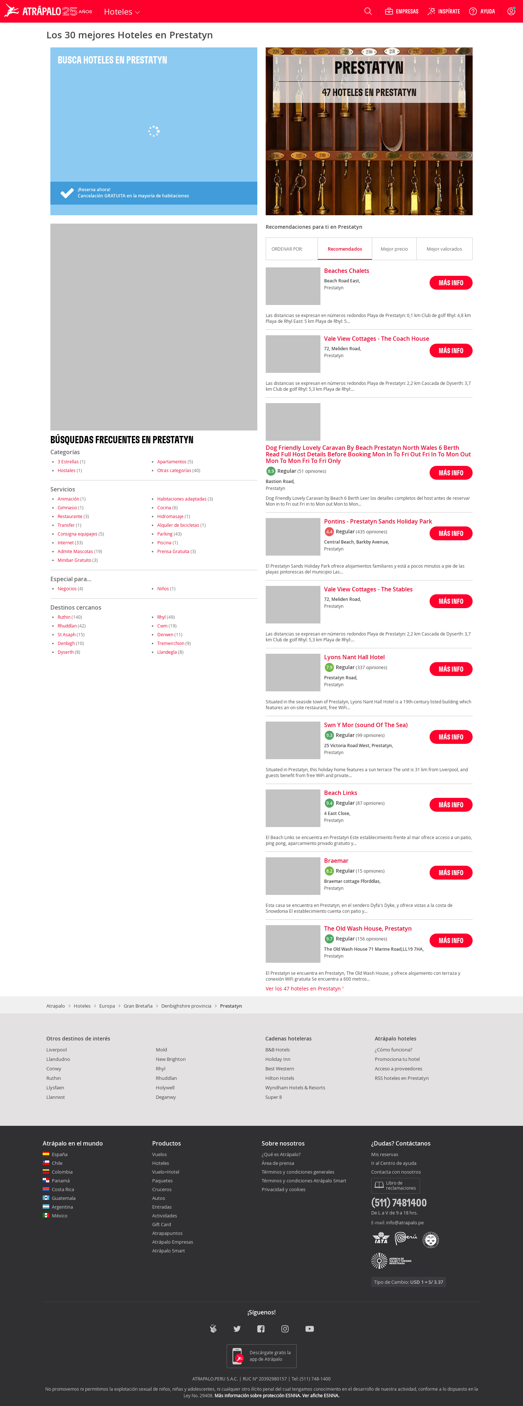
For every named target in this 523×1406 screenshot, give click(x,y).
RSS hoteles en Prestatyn (402, 1078)
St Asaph (67, 634)
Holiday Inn (278, 1059)
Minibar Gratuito (74, 560)
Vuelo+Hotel (165, 1172)
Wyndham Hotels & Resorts (295, 1087)
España (60, 1154)
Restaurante (70, 516)
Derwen (165, 634)
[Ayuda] (482, 11)
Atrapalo (55, 1006)
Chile (57, 1163)
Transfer (66, 525)
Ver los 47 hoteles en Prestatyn (305, 988)
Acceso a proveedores (398, 1068)
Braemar (336, 861)
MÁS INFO (451, 282)
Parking (165, 534)
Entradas (162, 1207)
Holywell (165, 1087)
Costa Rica (63, 1189)
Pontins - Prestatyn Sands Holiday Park (378, 521)
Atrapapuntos (167, 1233)
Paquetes (162, 1180)
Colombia (62, 1172)
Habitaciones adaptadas (182, 499)
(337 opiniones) (371, 667)
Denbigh (66, 643)
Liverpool (56, 1049)
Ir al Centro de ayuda (393, 1163)
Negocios (67, 588)
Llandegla (167, 652)
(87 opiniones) (370, 803)
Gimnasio (67, 507)
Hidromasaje (170, 516)
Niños (163, 588)
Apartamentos (171, 461)
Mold (161, 1049)
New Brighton (171, 1059)
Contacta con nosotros (396, 1172)
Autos (158, 1198)
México (60, 1215)
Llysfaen (55, 1087)
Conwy (53, 1068)
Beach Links (340, 793)
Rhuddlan (67, 626)
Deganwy (166, 1097)
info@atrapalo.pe (405, 1222)
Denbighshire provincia (186, 1006)
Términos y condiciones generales (298, 1172)
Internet (66, 542)
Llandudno (58, 1059)
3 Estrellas (68, 461)
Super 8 (273, 1097)
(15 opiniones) (370, 871)
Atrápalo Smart (168, 1250)
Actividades (164, 1215)
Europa (107, 1006)
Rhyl (161, 617)
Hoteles (82, 1006)
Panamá (61, 1180)
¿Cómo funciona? (393, 1049)
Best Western (279, 1068)
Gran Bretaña (138, 1006)
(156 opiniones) (371, 939)
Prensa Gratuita (173, 551)
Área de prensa (278, 1163)
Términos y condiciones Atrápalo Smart (304, 1180)
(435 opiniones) (371, 531)
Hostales (67, 470)
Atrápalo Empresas (172, 1242)
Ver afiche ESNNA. (320, 1395)
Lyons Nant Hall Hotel (354, 657)
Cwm (162, 626)
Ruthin (64, 617)
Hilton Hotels (279, 1078)
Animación (68, 499)
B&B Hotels (277, 1049)
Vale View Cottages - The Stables (368, 589)
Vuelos (159, 1154)
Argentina (62, 1207)
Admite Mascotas (75, 551)
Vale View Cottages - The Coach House (376, 339)
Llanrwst (55, 1097)
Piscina (164, 542)
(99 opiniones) (370, 735)
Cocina (164, 507)
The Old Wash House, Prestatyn (368, 928)
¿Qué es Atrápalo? (281, 1154)
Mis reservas (384, 1155)
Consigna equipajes (77, 534)
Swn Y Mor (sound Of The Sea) (366, 725)
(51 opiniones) (311, 471)
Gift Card (161, 1224)
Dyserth (66, 652)
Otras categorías (174, 470)
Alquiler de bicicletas (178, 525)
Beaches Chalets (346, 271)
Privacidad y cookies (283, 1189)
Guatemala (64, 1198)
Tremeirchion (170, 643)
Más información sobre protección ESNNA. (258, 1395)
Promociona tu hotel (397, 1059)
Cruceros (162, 1189)
